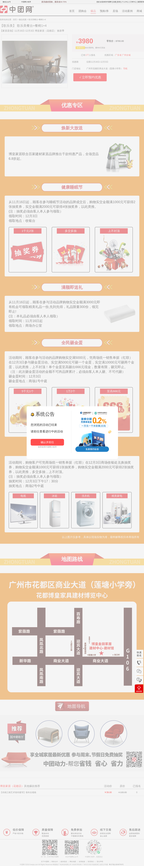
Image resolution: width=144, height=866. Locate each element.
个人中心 (125, 2)
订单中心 (133, 2)
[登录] (119, 2)
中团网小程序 (26, 2)
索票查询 (141, 2)
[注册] (114, 2)
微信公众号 (7, 2)
